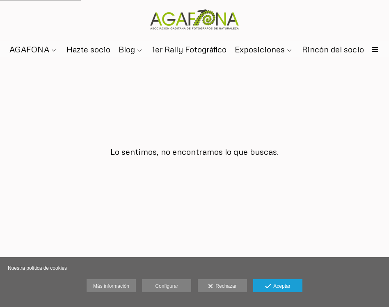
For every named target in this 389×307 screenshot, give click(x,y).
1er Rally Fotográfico (189, 49)
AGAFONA (29, 49)
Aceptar (277, 286)
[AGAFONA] (194, 19)
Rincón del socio (333, 49)
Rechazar (222, 286)
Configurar (166, 286)
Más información (111, 286)
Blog (127, 49)
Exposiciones (260, 49)
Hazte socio (88, 49)
